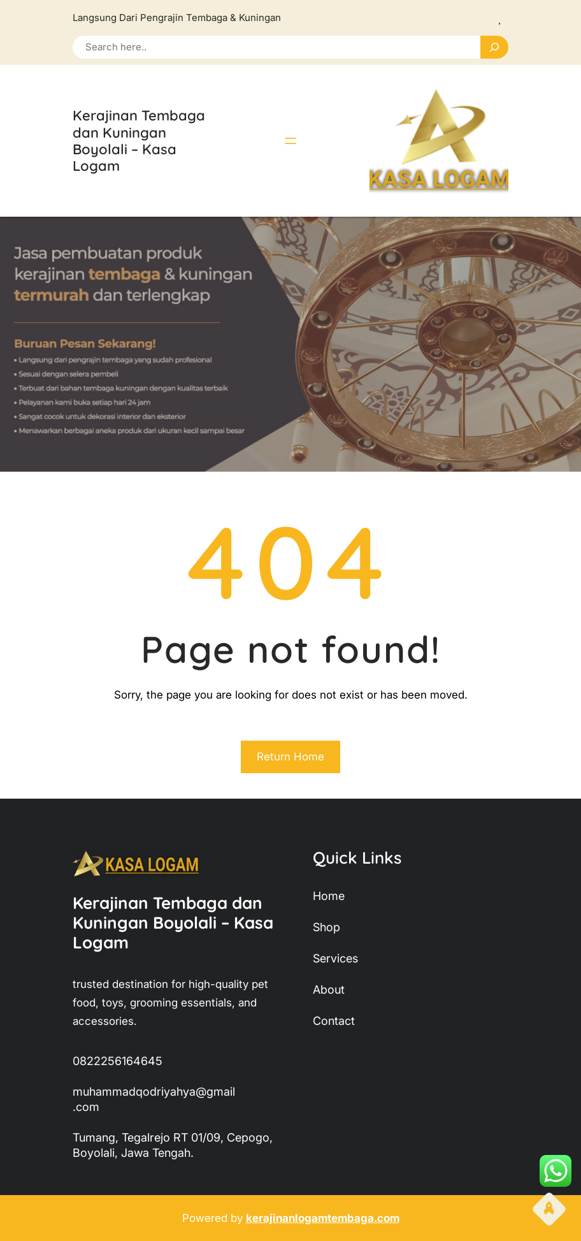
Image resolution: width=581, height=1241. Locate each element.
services (335, 958)
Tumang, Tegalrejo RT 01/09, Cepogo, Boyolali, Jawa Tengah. (173, 1145)
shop (326, 927)
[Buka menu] (290, 140)
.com (86, 1107)
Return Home (290, 756)
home (329, 896)
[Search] (494, 47)
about (329, 989)
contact (334, 1020)
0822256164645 (117, 1061)
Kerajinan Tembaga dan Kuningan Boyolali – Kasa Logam (139, 140)
